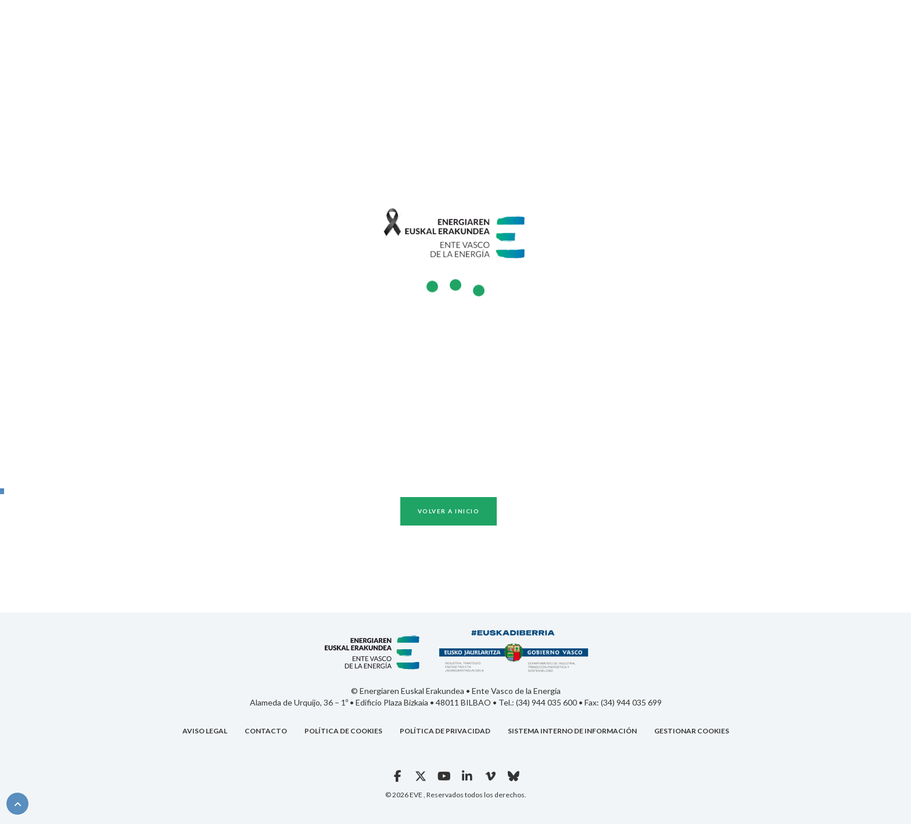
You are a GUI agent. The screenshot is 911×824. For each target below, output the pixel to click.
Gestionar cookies (691, 730)
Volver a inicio (449, 511)
